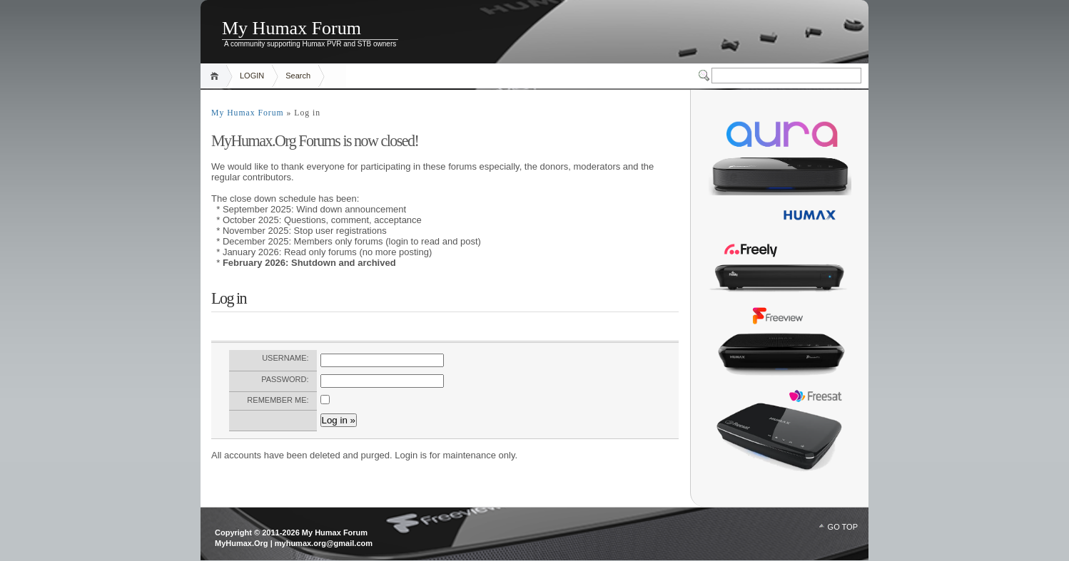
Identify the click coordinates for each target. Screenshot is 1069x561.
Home (217, 76)
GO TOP (843, 527)
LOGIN (252, 75)
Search (297, 75)
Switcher (705, 75)
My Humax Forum (291, 28)
